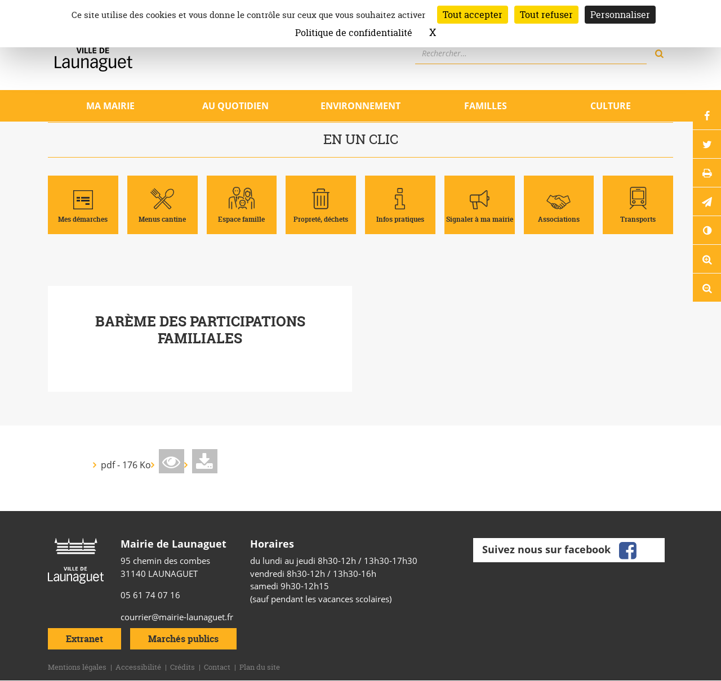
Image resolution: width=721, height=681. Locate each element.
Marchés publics (183, 639)
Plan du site (259, 667)
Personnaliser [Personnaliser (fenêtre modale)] (620, 14)
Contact (217, 667)
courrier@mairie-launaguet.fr (177, 616)
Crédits (182, 667)
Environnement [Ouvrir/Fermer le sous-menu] (360, 106)
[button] (707, 201)
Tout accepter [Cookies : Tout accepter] (472, 14)
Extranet (84, 639)
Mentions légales (77, 667)
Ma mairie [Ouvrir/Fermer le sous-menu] (110, 106)
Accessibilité (138, 667)
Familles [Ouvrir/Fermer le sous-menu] (485, 106)
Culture (610, 106)
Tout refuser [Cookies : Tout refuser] (546, 14)
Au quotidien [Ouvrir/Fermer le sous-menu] (235, 106)
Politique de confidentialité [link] (353, 32)
